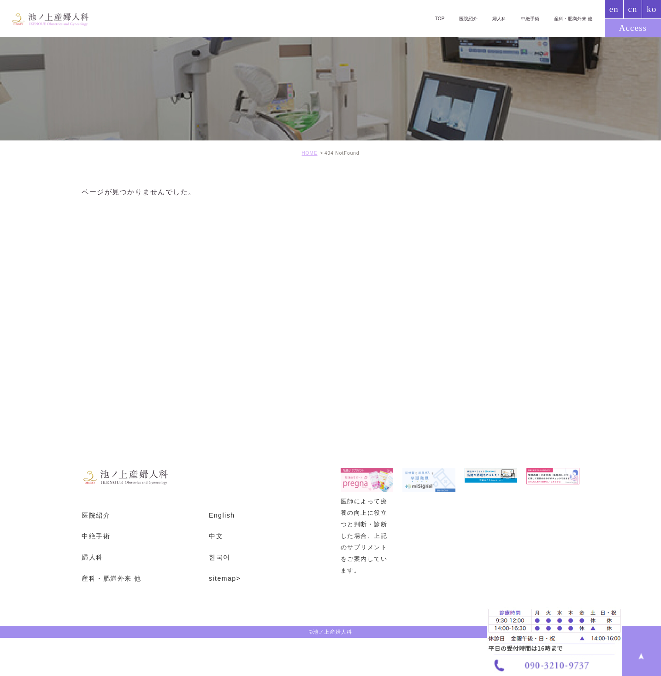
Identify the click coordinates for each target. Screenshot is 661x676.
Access (633, 28)
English (222, 515)
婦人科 (491, 18)
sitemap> (225, 578)
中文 (216, 536)
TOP (427, 18)
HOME (310, 153)
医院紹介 (458, 18)
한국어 (219, 557)
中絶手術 (524, 18)
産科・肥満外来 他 (570, 18)
